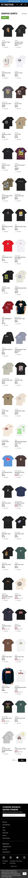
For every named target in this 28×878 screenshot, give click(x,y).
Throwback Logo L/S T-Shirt (8, 341)
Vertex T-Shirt (8, 401)
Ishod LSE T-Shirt (8, 155)
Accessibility (12, 861)
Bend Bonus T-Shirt (8, 125)
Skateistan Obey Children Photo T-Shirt (21, 433)
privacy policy (9, 876)
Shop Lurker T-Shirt (8, 555)
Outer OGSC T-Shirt (21, 524)
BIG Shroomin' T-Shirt (21, 309)
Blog (4, 827)
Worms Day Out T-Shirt (8, 217)
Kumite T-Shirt (21, 94)
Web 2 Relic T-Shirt (8, 524)
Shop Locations (6, 852)
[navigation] (13, 760)
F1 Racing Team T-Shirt (21, 739)
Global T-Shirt (21, 586)
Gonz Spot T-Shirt (21, 32)
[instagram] (4, 857)
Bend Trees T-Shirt (8, 493)
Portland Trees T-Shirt (21, 708)
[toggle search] (17, 4)
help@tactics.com (7, 846)
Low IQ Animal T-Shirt (8, 463)
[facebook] (24, 857)
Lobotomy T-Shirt (8, 32)
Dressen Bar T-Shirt (21, 186)
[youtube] (17, 857)
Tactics (7, 5)
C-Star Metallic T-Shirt (8, 248)
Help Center (5, 832)
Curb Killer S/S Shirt (8, 616)
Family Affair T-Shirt (21, 463)
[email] (14, 815)
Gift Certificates (6, 824)
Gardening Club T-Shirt (8, 370)
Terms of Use (19, 861)
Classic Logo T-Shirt (21, 647)
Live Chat (5, 849)
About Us (5, 822)
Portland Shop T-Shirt (21, 401)
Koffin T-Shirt (8, 586)
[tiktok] (10, 857)
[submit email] (23, 815)
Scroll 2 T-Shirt (8, 432)
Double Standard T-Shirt (21, 340)
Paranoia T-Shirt (21, 370)
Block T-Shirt (21, 616)
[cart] (21, 4)
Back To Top (14, 866)
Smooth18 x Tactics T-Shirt (21, 156)
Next (22, 760)
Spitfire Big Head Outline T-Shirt (21, 679)
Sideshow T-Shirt (8, 278)
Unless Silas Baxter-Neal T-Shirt (21, 279)
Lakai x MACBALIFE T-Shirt (8, 310)
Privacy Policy (12, 863)
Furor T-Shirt (21, 125)
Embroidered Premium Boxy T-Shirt (21, 248)
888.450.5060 (6, 844)
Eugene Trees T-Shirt (8, 647)
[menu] (25, 4)
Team (4, 830)
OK (24, 873)
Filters (5, 17)
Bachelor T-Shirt (21, 63)
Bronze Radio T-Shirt (8, 708)
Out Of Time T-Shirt (8, 94)
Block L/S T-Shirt (8, 678)
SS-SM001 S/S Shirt (21, 493)
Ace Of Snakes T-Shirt (8, 186)
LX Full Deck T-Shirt (8, 63)
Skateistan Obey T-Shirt (21, 217)
